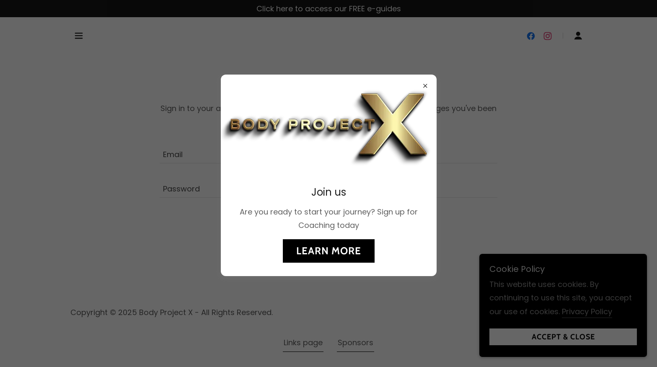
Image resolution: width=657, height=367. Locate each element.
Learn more (328, 251)
